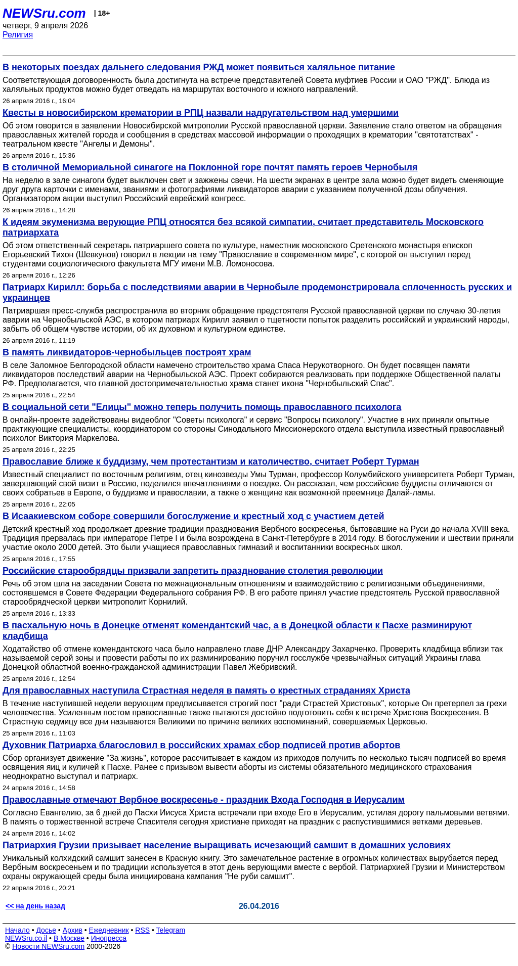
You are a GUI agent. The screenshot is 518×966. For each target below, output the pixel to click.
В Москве (69, 938)
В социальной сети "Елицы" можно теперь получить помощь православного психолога (202, 407)
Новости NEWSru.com (48, 946)
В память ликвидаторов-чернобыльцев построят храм (127, 352)
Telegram (171, 930)
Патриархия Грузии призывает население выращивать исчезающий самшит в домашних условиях (227, 845)
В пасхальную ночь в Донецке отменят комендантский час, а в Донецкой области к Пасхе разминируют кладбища (237, 630)
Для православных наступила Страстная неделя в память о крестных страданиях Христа (206, 690)
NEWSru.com (44, 13)
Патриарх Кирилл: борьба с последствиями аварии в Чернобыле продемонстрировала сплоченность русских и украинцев (257, 292)
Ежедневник (109, 930)
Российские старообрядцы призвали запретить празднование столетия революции (193, 571)
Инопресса (109, 938)
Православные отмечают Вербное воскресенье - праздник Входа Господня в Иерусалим (204, 800)
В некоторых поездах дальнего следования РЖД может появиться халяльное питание (199, 67)
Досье (46, 930)
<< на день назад (35, 906)
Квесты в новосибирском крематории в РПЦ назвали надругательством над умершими (201, 113)
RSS (142, 930)
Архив (72, 930)
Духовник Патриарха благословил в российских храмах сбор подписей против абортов (201, 745)
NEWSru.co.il (26, 938)
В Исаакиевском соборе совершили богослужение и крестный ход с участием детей (193, 516)
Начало (17, 930)
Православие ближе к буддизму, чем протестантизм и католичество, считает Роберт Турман (211, 461)
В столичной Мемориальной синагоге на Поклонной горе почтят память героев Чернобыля (210, 167)
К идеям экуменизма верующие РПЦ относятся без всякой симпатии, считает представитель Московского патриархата (243, 227)
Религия (18, 34)
